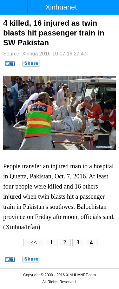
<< (33, 242)
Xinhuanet (61, 7)
